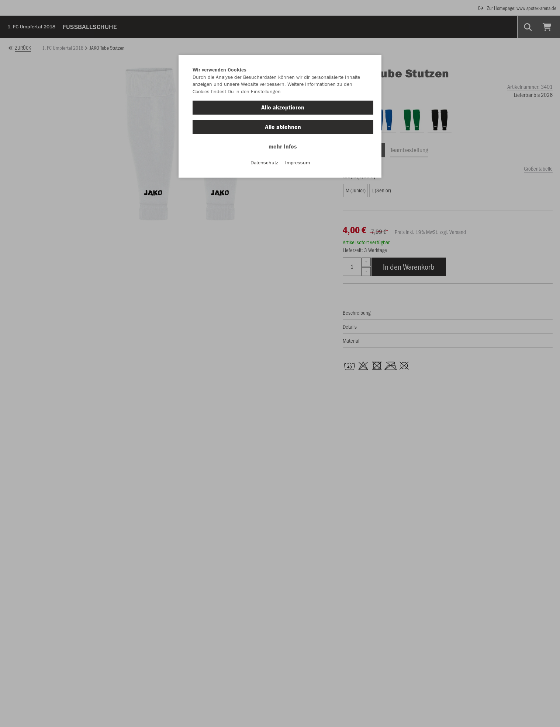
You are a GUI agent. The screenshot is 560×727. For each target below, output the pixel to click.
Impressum (297, 162)
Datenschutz (264, 162)
